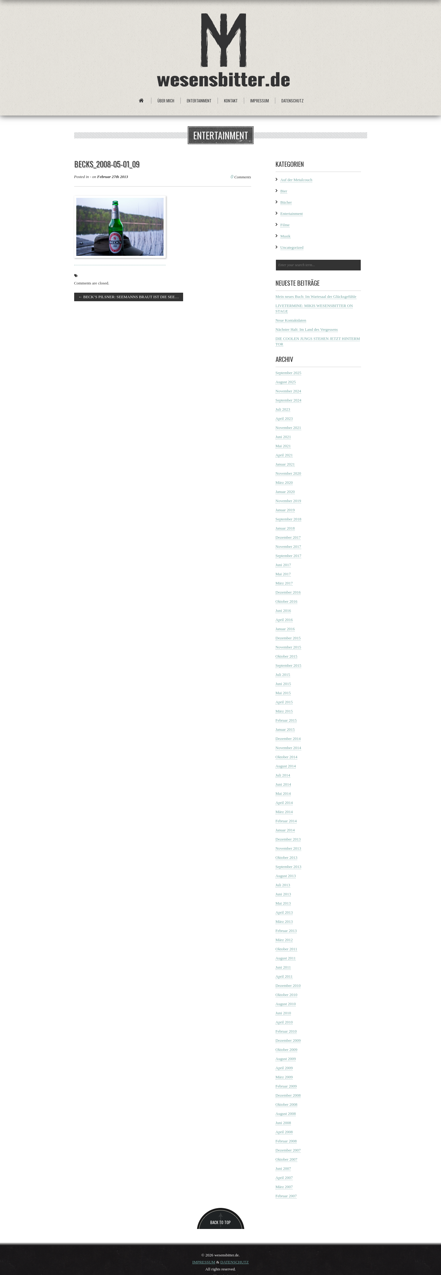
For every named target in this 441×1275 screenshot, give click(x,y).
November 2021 (288, 427)
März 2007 (284, 1186)
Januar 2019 (285, 510)
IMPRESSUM (203, 1262)
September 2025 (289, 372)
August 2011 (286, 958)
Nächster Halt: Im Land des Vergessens (307, 329)
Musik (285, 236)
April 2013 (284, 912)
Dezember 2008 (288, 1095)
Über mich (165, 101)
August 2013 (286, 875)
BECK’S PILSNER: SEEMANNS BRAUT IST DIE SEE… (128, 297)
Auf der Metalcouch (296, 179)
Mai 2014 (283, 793)
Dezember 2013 (288, 839)
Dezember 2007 (288, 1150)
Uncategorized (292, 247)
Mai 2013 (283, 903)
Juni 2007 (283, 1168)
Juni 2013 (283, 894)
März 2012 (284, 940)
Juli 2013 (283, 885)
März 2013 (284, 921)
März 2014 (284, 811)
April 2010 (284, 1022)
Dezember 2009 (288, 1040)
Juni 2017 (283, 564)
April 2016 (284, 619)
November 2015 (288, 647)
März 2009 (284, 1077)
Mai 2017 (283, 574)
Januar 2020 (285, 491)
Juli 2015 (283, 674)
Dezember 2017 (288, 537)
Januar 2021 (285, 464)
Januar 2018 (285, 528)
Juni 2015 (283, 683)
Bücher (286, 202)
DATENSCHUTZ (234, 1262)
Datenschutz (292, 101)
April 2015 (284, 702)
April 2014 (284, 802)
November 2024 (288, 391)
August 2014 (286, 766)
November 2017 (288, 546)
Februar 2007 (286, 1196)
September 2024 (289, 400)
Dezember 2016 (288, 592)
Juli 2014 (283, 775)
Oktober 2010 (287, 994)
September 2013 (289, 866)
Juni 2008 (283, 1122)
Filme (285, 225)
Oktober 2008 (287, 1104)
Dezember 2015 (288, 638)
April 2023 (284, 418)
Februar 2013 (286, 930)
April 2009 (284, 1068)
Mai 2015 (283, 693)
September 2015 (289, 665)
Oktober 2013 (287, 857)
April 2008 (284, 1132)
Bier (283, 191)
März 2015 (284, 711)
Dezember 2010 (288, 985)
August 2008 (286, 1113)
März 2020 (284, 482)
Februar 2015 (286, 720)
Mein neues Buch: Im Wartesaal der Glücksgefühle (316, 296)
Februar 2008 (286, 1141)
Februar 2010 (286, 1031)
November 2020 (288, 473)
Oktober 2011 (286, 949)
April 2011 (284, 976)
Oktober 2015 (287, 656)
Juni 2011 (283, 967)
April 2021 (284, 455)
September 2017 (289, 555)
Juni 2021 (283, 436)
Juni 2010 (283, 1013)
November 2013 (288, 848)
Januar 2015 (285, 729)
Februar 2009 (286, 1086)
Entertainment (199, 101)
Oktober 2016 (287, 601)
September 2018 (289, 519)
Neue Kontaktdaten (291, 320)
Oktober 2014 (287, 757)
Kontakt (231, 101)
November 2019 (288, 500)
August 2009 (286, 1058)
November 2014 (288, 747)
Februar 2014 (286, 821)
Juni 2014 (283, 784)
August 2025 (286, 382)
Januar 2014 (285, 830)
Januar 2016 (285, 629)
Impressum (259, 101)
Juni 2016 (283, 610)
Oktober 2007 (287, 1159)
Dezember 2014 (288, 738)
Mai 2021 (283, 446)
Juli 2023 (283, 409)
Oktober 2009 (287, 1049)
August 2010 (286, 1004)
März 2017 (284, 583)
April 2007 (284, 1177)
